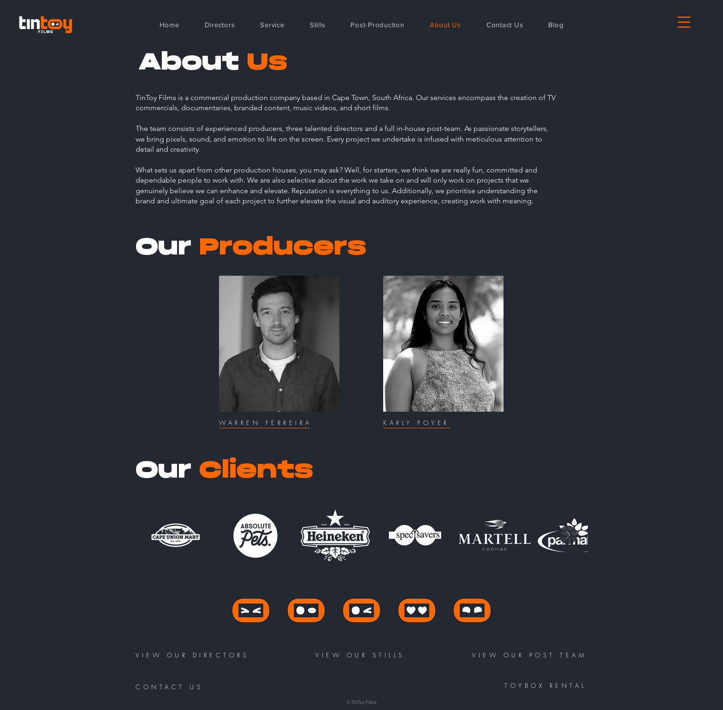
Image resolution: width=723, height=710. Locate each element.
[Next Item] (568, 535)
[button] (684, 22)
